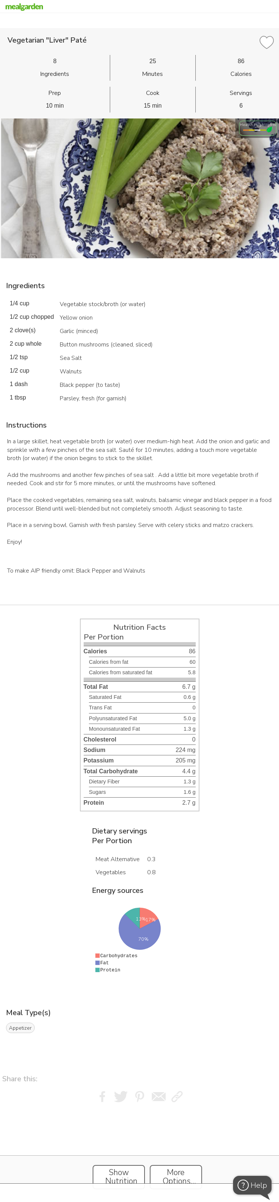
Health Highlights (258, 124)
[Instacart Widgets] (139, 1151)
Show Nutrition (121, 1177)
